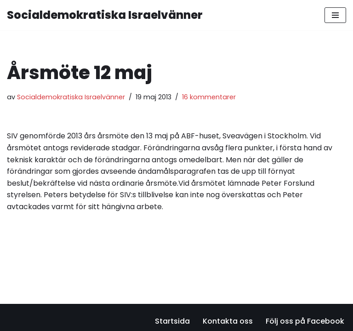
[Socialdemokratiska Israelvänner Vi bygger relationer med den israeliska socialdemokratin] (105, 15)
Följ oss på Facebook (305, 321)
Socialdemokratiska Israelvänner (71, 97)
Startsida (172, 321)
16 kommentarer (209, 97)
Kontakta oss (228, 321)
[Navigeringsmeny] (335, 15)
